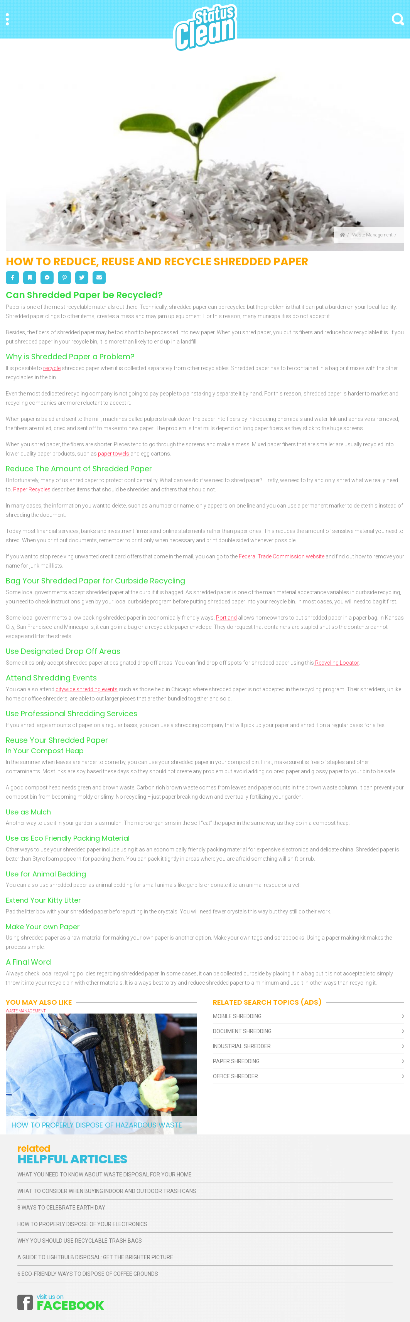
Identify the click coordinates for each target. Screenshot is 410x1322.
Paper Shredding (236, 1061)
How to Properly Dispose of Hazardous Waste (97, 1125)
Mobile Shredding (237, 1016)
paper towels (114, 454)
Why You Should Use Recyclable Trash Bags (79, 1241)
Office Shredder (235, 1076)
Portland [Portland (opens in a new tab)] (226, 618)
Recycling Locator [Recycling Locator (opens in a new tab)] (336, 663)
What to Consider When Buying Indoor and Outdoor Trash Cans (106, 1191)
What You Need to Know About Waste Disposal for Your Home (104, 1174)
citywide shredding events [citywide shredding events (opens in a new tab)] (87, 689)
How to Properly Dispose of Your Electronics (82, 1224)
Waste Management (372, 235)
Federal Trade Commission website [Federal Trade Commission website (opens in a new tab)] (282, 556)
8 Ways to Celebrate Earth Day (61, 1208)
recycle (52, 368)
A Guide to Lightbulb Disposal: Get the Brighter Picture (95, 1257)
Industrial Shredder (242, 1046)
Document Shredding (242, 1031)
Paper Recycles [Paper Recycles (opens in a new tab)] (32, 489)
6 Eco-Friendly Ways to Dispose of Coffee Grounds (87, 1274)
